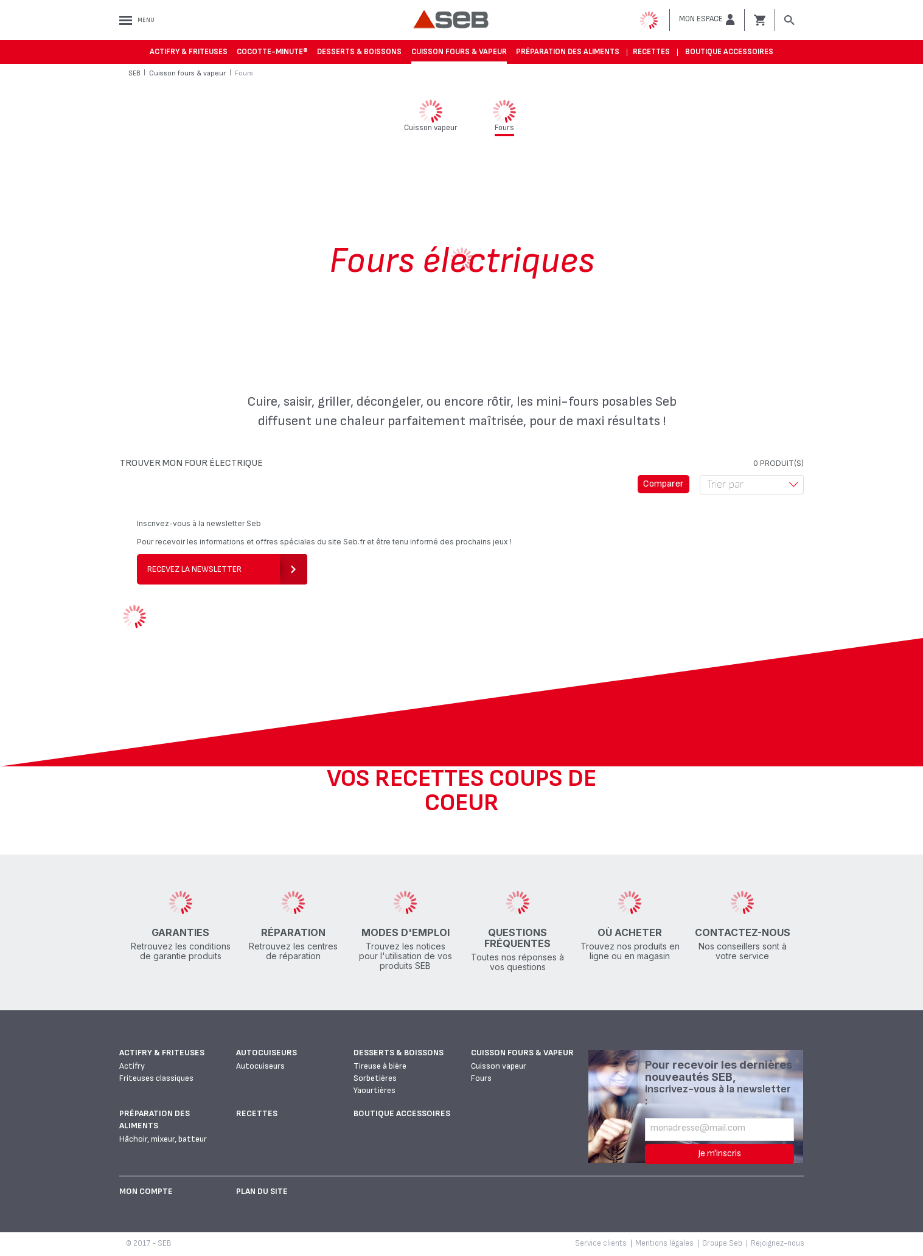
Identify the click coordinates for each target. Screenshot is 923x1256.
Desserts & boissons (359, 52)
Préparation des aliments (567, 52)
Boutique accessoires (729, 52)
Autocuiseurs (266, 1052)
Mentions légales (664, 1243)
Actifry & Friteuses (189, 52)
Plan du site (262, 1191)
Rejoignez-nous (777, 1243)
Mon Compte (146, 1191)
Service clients (601, 1243)
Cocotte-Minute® (272, 52)
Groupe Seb (722, 1243)
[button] (707, 19)
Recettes (651, 52)
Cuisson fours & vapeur (459, 52)
